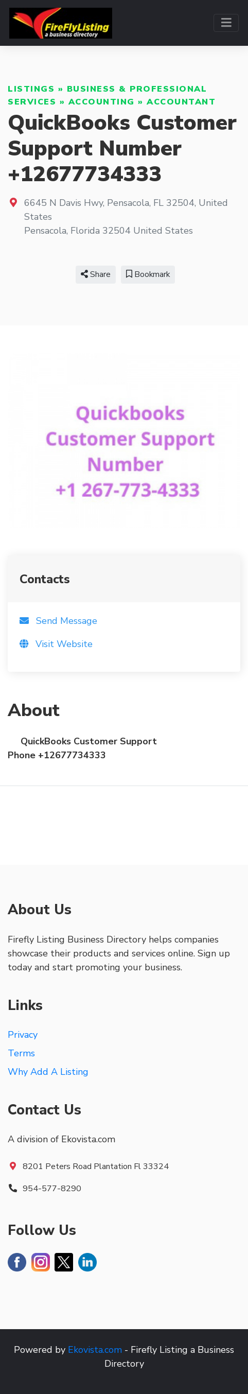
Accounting (101, 102)
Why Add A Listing (48, 1072)
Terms (21, 1053)
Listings (31, 89)
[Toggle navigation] (226, 23)
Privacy (23, 1035)
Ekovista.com (95, 1350)
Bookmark (148, 274)
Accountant (181, 102)
